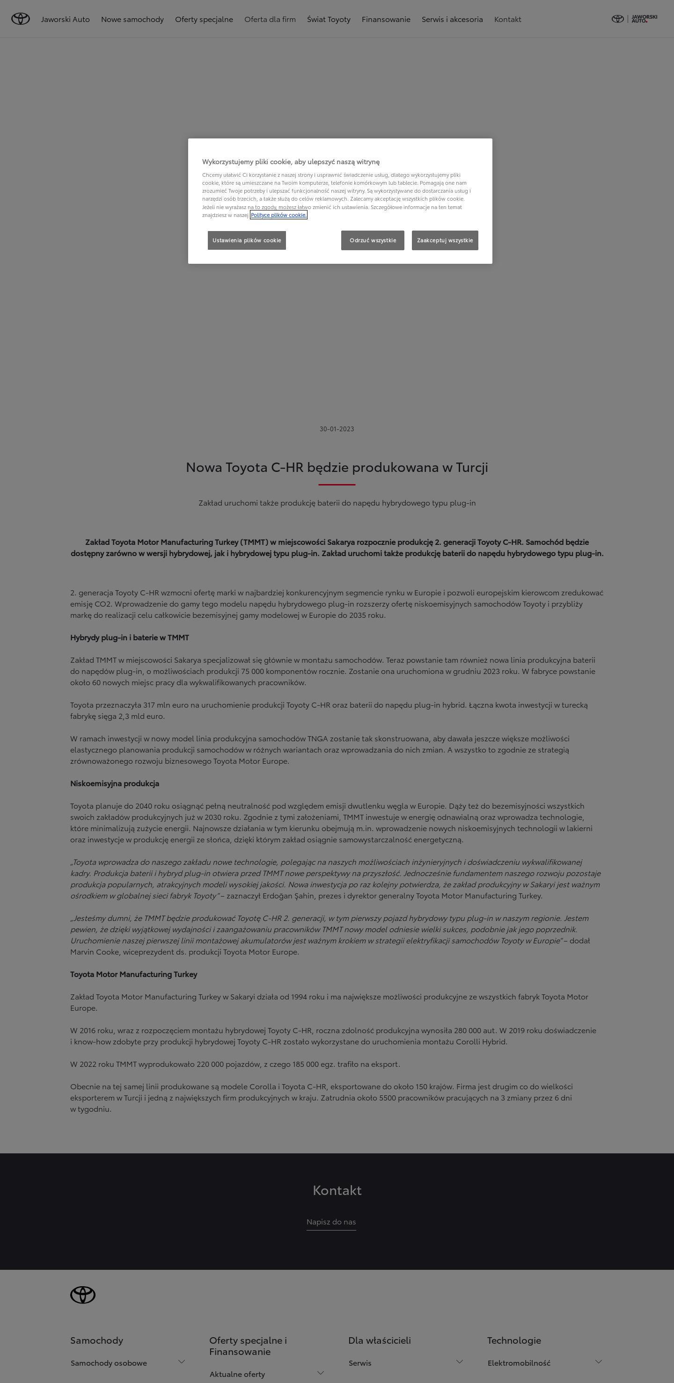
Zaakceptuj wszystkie (445, 240)
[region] (340, 201)
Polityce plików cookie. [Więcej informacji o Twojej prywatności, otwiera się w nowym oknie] (279, 214)
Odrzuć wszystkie (373, 240)
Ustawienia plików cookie (246, 240)
